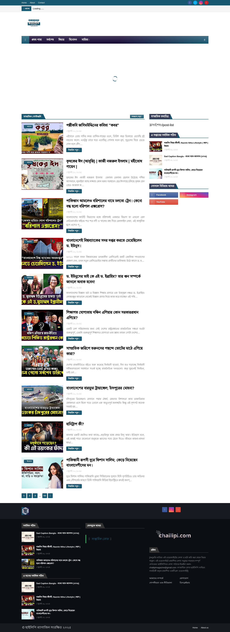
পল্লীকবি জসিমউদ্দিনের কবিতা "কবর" (92, 125)
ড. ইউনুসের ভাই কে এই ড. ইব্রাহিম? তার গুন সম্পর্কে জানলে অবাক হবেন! (103, 279)
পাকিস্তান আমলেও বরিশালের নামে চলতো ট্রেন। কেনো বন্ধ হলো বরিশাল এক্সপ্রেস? (104, 203)
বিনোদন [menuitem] (73, 39)
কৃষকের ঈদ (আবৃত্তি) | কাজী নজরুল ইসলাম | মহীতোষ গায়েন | (104, 164)
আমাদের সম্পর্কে (156, 578)
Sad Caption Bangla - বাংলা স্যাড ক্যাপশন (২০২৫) (185, 156)
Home (24, 3)
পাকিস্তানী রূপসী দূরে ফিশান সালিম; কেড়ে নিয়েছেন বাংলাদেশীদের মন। (101, 463)
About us (204, 628)
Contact (41, 3)
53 (45, 495)
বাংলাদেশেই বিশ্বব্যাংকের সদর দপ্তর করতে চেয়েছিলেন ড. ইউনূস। (104, 243)
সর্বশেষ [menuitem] (50, 39)
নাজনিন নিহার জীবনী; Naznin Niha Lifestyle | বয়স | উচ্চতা (186, 144)
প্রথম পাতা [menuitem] (37, 39)
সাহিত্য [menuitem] (85, 39)
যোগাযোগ (184, 578)
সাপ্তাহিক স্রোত (99, 539)
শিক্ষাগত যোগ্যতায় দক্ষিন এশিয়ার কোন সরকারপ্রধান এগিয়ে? (102, 315)
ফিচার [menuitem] (61, 39)
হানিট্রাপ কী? (75, 424)
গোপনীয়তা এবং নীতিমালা (160, 583)
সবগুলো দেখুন (136, 116)
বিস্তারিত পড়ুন (73, 150)
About (32, 3)
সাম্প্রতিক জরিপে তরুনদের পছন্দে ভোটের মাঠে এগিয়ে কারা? (104, 351)
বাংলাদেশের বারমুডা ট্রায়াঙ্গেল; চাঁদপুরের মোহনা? (100, 388)
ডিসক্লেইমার (185, 583)
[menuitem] (25, 40)
